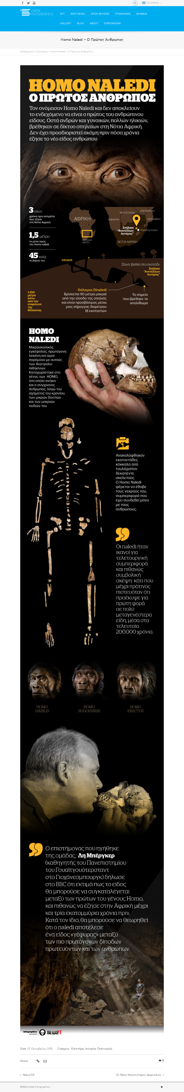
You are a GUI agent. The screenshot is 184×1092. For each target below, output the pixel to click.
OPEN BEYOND (100, 13)
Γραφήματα (27, 51)
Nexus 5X (28, 1075)
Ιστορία (90, 1048)
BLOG (80, 23)
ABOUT (94, 23)
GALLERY (65, 23)
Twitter (28, 3)
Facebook (22, 3)
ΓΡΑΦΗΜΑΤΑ (122, 13)
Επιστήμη (42, 51)
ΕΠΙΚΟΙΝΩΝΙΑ (112, 23)
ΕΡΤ (62, 13)
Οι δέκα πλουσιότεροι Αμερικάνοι (138, 1075)
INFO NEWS (78, 13)
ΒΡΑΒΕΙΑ (141, 13)
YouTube (34, 3)
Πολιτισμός (104, 1048)
